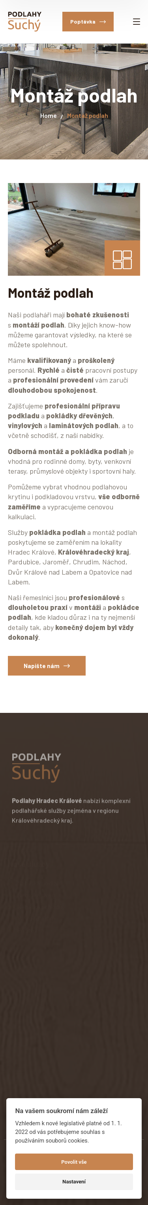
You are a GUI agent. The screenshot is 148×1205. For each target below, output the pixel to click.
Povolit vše (73, 1162)
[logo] (24, 20)
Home (48, 115)
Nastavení (74, 1182)
